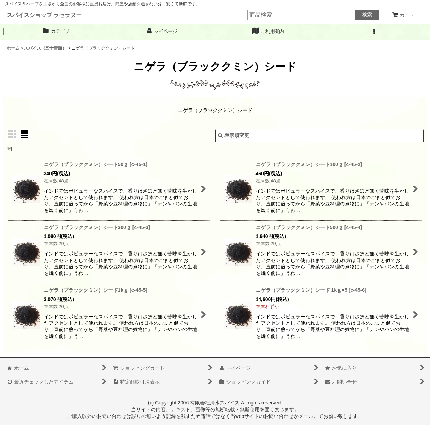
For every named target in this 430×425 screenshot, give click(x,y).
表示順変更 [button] (233, 135)
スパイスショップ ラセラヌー (44, 15)
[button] (374, 31)
